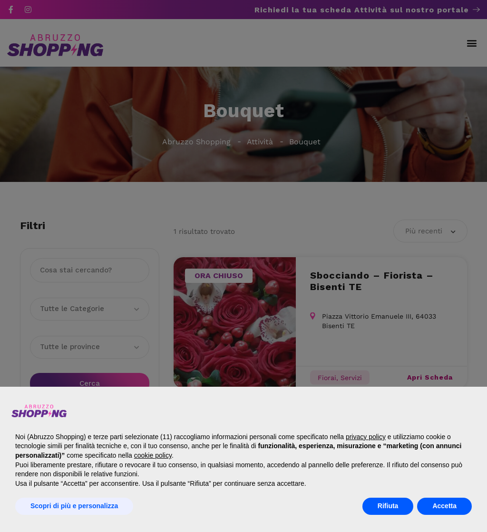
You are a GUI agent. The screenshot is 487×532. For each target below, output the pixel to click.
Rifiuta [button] (388, 506)
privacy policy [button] (366, 437)
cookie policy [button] (153, 455)
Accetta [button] (444, 506)
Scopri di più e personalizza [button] (74, 506)
